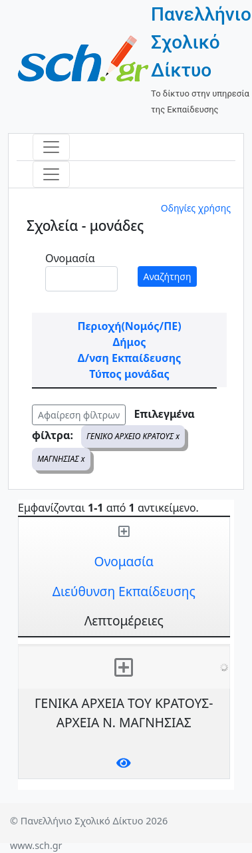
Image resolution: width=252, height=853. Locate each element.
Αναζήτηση (167, 276)
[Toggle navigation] (51, 147)
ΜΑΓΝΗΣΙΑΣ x (61, 458)
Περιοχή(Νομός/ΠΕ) (129, 326)
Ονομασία (70, 258)
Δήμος (129, 342)
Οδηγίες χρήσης (196, 208)
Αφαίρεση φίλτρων (79, 415)
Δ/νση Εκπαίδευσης (129, 358)
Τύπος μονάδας (129, 374)
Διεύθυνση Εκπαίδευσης (124, 591)
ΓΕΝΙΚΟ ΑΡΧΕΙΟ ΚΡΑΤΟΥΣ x (133, 436)
